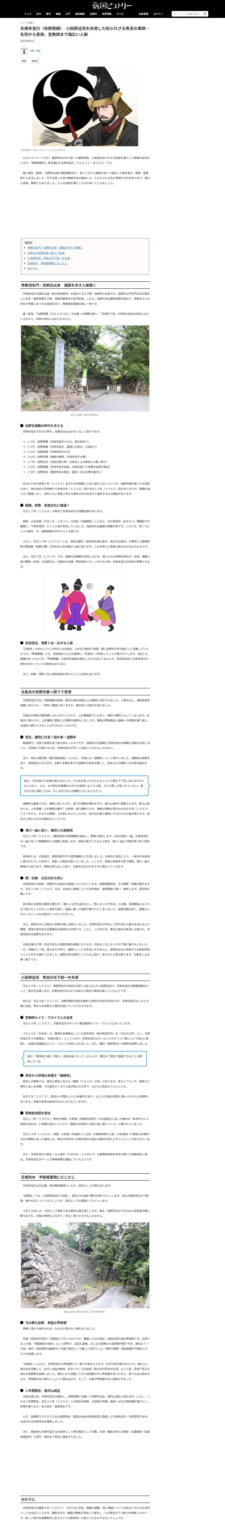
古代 (38, 13)
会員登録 (143, 13)
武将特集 (107, 13)
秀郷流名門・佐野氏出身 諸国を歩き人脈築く (55, 248)
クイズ (120, 13)
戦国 (58, 13)
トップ (27, 13)
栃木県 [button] (35, 60)
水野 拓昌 (35, 50)
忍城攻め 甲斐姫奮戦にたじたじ (47, 263)
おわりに (33, 268)
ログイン (158, 13)
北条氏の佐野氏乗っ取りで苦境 (46, 253)
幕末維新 (80, 13)
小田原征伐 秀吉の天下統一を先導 (49, 258)
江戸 (68, 13)
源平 (48, 13)
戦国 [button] (24, 60)
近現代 (93, 13)
